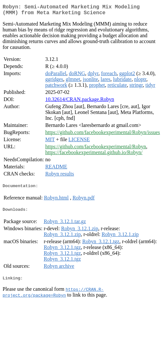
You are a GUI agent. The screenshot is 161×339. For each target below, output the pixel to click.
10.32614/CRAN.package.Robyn (79, 102)
